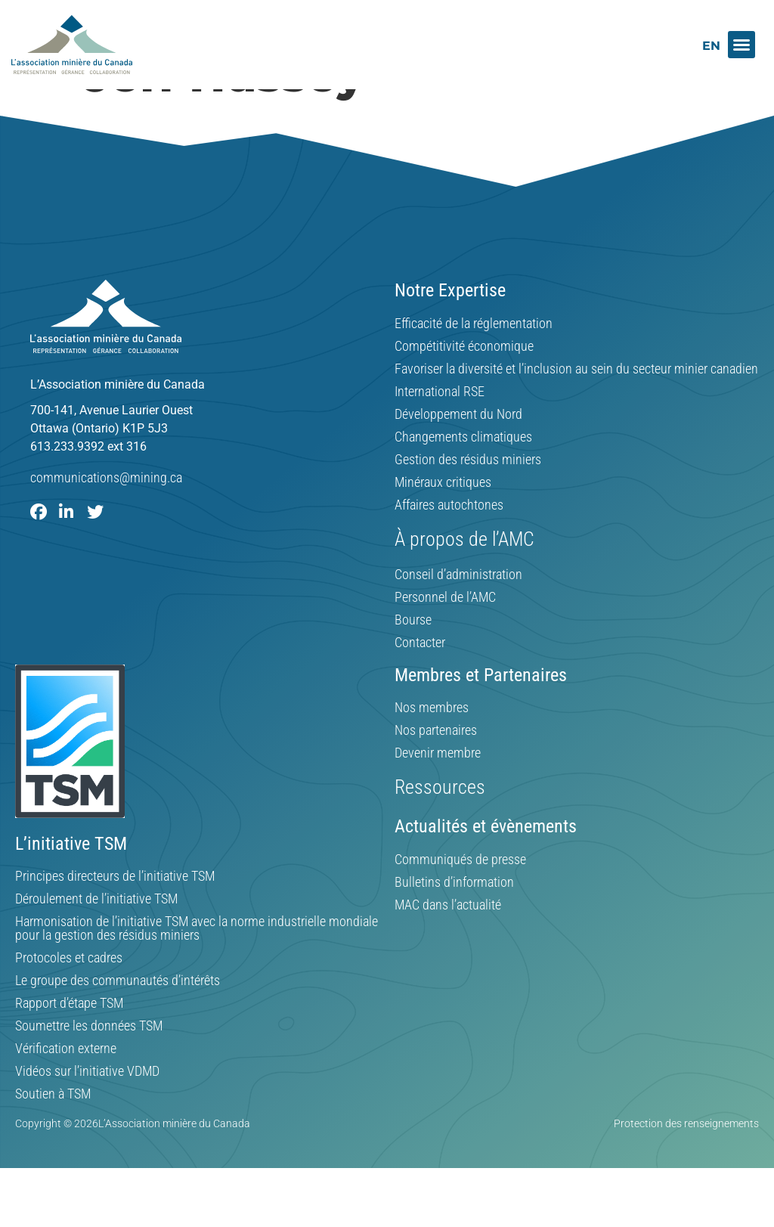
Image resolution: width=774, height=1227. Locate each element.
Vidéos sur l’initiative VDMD (87, 1107)
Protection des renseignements (686, 1160)
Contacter (420, 679)
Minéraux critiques (443, 518)
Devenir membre (438, 789)
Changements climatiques (463, 473)
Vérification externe (65, 1085)
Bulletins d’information (454, 918)
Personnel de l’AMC (445, 633)
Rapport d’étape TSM (69, 1039)
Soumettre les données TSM (89, 1062)
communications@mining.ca (106, 514)
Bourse (413, 656)
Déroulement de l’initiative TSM (96, 935)
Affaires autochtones (449, 541)
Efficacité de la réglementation (474, 360)
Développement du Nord (458, 450)
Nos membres (432, 744)
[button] (741, 44)
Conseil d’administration (458, 611)
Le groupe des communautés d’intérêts (117, 1017)
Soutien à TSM (53, 1130)
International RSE (440, 428)
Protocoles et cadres (68, 994)
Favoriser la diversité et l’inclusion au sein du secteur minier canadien (576, 405)
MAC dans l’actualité (448, 941)
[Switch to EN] (711, 46)
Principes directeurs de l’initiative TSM (115, 912)
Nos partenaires (436, 766)
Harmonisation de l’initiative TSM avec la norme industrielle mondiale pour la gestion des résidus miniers (196, 964)
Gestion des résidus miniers (468, 496)
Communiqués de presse (460, 896)
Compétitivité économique (464, 382)
